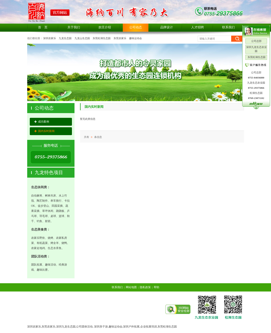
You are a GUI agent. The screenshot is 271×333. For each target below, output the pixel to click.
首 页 (42, 27)
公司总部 (256, 41)
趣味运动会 (135, 38)
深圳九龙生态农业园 (256, 49)
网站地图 (131, 287)
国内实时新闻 (44, 131)
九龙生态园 (65, 38)
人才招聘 (197, 27)
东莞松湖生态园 (102, 38)
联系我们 (228, 27)
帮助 (156, 287)
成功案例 (41, 121)
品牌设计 (166, 27)
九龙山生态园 (82, 38)
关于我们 (73, 27)
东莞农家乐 (120, 38)
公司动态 (135, 27)
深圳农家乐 (49, 38)
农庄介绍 (104, 27)
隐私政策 (145, 287)
